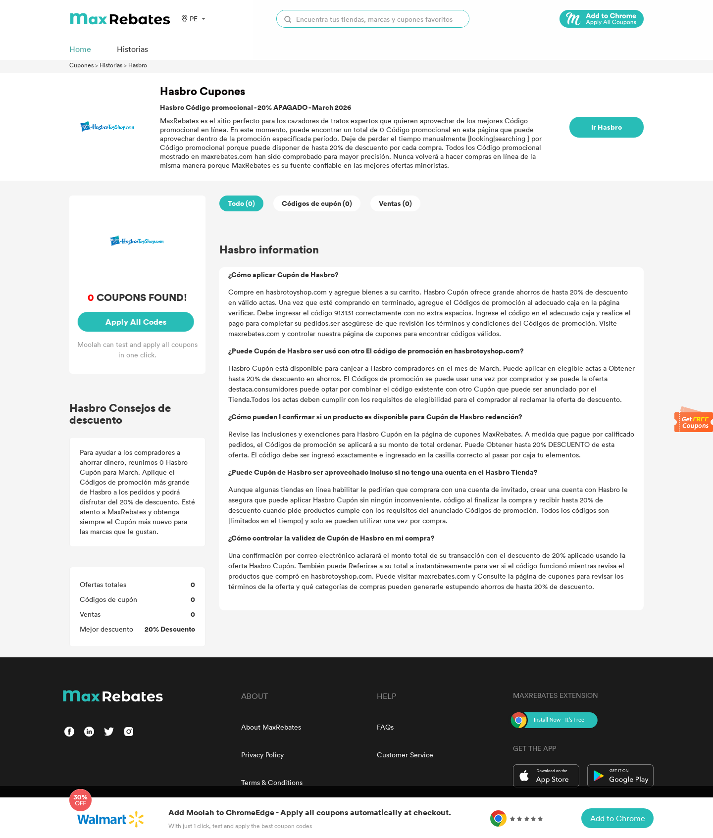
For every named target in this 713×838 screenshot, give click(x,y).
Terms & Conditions (272, 782)
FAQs (385, 727)
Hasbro (137, 64)
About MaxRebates (271, 727)
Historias (111, 64)
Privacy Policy (262, 754)
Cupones (81, 64)
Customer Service (405, 754)
